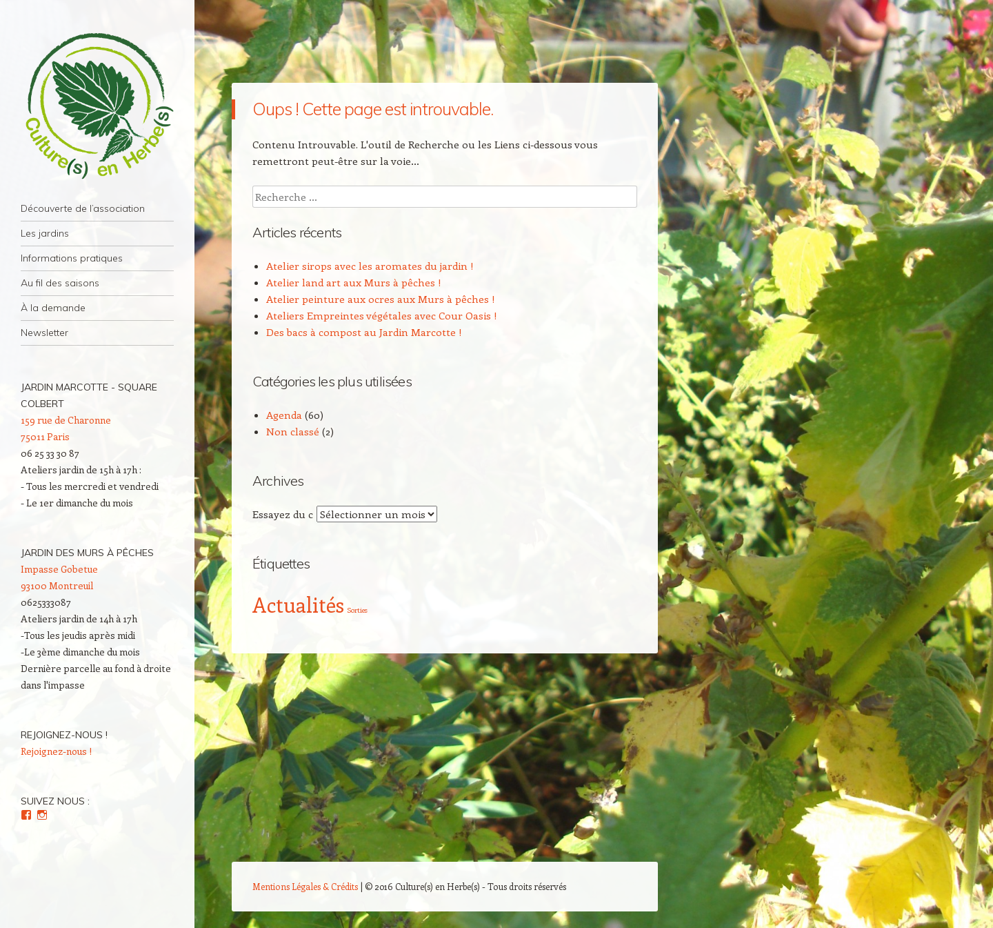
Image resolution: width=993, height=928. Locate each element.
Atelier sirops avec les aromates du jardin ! (370, 266)
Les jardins (45, 233)
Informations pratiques (72, 258)
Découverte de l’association (83, 208)
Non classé (292, 431)
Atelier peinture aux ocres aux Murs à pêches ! (380, 299)
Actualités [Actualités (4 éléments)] (298, 604)
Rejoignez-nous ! (64, 735)
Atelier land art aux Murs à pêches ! (353, 282)
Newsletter (44, 332)
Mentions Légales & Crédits (305, 886)
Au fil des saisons (60, 283)
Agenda (284, 415)
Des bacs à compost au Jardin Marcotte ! (364, 332)
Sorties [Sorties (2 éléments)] (357, 610)
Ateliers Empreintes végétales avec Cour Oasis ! (381, 315)
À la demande (53, 308)
